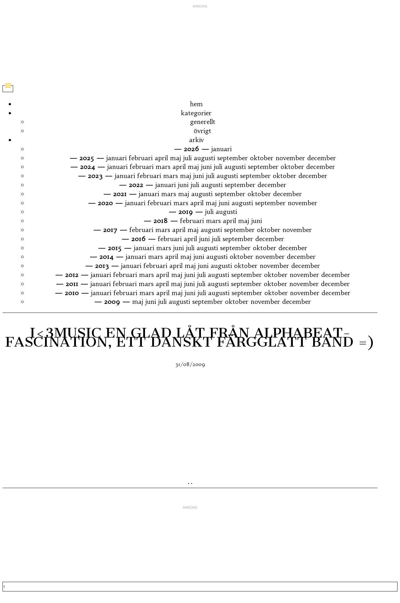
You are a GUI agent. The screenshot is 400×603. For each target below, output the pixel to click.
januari (221, 149)
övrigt (202, 131)
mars (163, 167)
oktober (261, 158)
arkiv (196, 140)
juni (206, 167)
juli (187, 158)
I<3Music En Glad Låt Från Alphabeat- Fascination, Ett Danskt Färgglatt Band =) (190, 337)
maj (175, 158)
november (290, 158)
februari (140, 158)
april (161, 158)
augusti (204, 158)
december (321, 158)
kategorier (196, 113)
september (232, 158)
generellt (202, 122)
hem (196, 104)
